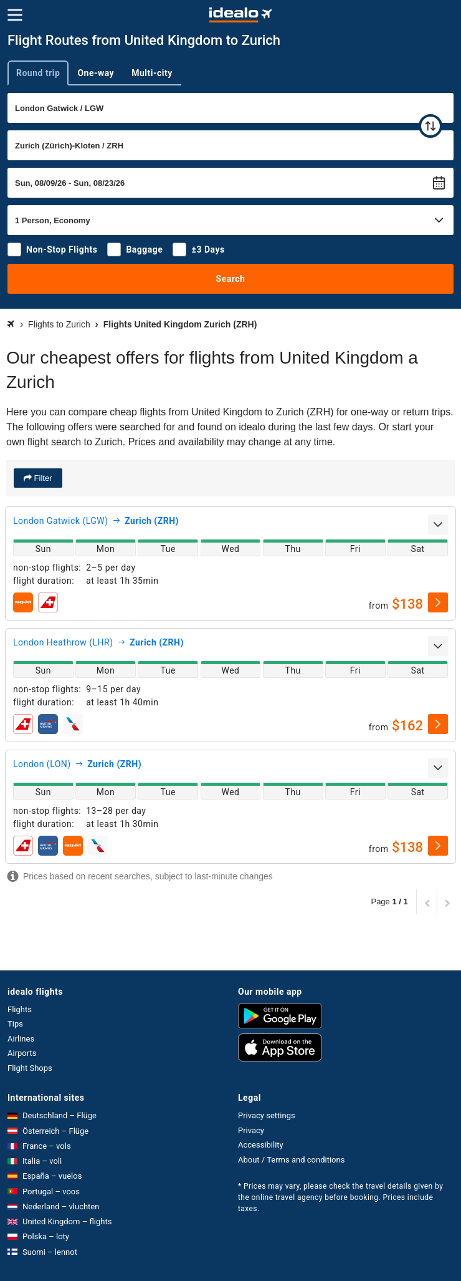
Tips (15, 1023)
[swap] (430, 126)
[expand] (438, 524)
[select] (438, 602)
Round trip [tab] (38, 73)
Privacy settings (266, 1115)
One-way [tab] (95, 73)
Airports (21, 1053)
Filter (42, 478)
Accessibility (260, 1144)
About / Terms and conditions (291, 1159)
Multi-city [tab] (152, 73)
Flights (19, 1009)
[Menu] (14, 14)
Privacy (251, 1130)
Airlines (20, 1038)
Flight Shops (29, 1068)
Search (230, 279)
